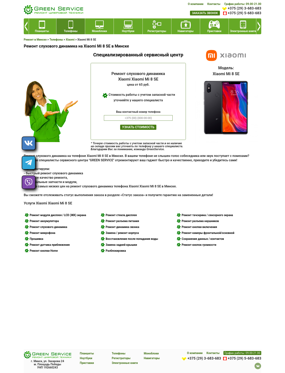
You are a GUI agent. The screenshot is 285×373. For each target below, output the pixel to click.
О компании (195, 4)
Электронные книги (125, 362)
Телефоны (118, 353)
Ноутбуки (86, 358)
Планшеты (87, 353)
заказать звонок (205, 13)
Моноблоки (151, 353)
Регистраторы (121, 358)
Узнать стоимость (138, 127)
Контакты (213, 4)
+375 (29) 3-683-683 (244, 8)
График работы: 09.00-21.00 (242, 4)
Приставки (87, 362)
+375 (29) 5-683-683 (244, 13)
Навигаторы (152, 358)
